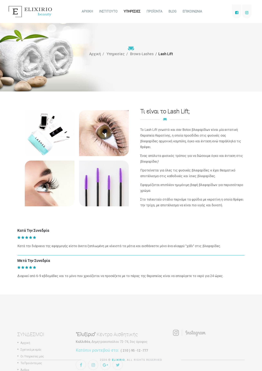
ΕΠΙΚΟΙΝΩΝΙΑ (192, 11)
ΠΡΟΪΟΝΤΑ (154, 11)
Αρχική (95, 54)
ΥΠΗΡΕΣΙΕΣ (132, 11)
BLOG (172, 11)
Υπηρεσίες (115, 54)
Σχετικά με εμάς (31, 366)
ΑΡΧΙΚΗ (87, 11)
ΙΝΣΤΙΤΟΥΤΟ (108, 11)
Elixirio (118, 359)
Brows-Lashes (142, 54)
